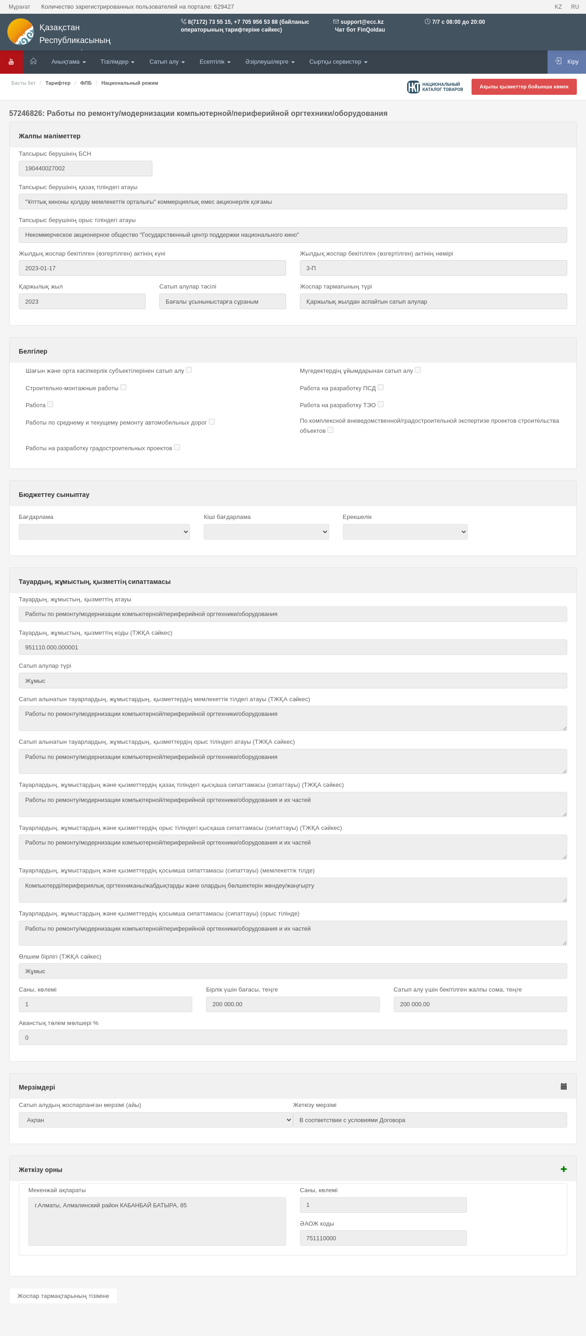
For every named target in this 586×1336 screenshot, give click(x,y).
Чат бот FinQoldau (359, 30)
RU (575, 7)
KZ (558, 7)
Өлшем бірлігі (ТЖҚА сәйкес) (60, 956)
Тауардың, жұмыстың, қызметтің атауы (75, 599)
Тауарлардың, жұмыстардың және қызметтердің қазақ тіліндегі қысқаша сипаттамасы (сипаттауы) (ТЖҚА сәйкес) (181, 784)
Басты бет (23, 83)
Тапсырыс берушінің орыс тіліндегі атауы (77, 220)
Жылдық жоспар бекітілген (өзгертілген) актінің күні (92, 253)
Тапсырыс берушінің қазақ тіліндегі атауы (78, 187)
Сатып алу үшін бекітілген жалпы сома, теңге (458, 989)
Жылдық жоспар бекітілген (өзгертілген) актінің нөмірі (376, 253)
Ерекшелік (357, 516)
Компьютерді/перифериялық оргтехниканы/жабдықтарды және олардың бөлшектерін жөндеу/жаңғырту (293, 890)
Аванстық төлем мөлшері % (58, 1023)
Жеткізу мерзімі (314, 1105)
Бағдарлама (36, 516)
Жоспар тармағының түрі (336, 286)
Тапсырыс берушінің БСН (55, 153)
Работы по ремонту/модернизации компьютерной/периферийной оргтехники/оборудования (293, 718)
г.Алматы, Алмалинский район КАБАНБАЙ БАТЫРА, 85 (157, 1221)
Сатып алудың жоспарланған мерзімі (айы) (80, 1105)
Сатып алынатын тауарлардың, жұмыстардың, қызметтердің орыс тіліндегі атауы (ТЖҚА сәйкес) (157, 741)
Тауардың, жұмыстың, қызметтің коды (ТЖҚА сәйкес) (95, 632)
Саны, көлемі (37, 989)
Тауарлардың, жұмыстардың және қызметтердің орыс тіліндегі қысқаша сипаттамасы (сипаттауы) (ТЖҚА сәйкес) (180, 827)
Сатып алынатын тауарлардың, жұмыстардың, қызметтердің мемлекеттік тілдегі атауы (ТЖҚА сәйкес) (164, 699)
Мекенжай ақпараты (57, 1190)
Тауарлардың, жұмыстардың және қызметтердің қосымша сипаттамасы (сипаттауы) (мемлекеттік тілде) (167, 870)
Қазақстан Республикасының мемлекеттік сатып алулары (77, 38)
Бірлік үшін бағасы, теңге (242, 989)
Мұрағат (19, 7)
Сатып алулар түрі (45, 665)
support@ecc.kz (362, 22)
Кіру (567, 61)
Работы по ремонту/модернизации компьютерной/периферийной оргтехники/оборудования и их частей (293, 804)
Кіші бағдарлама (227, 516)
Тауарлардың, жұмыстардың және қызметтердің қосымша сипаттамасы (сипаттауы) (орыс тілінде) (159, 913)
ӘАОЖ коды (317, 1223)
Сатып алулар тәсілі (187, 286)
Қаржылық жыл (41, 286)
